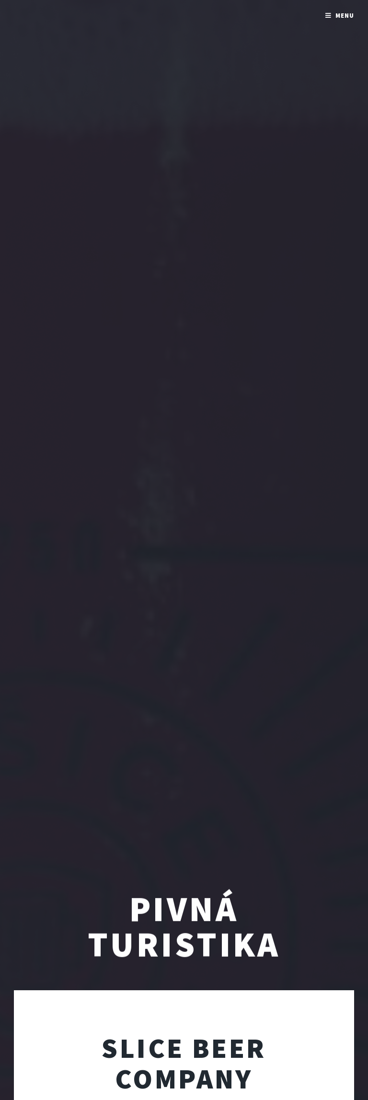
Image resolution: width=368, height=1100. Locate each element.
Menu (344, 16)
